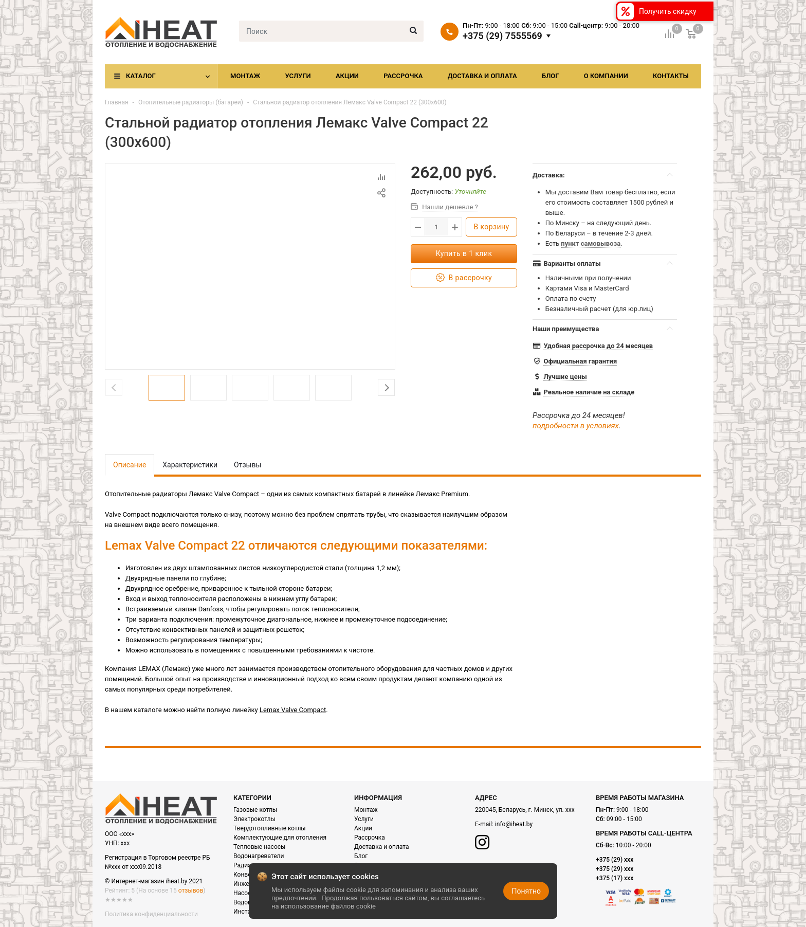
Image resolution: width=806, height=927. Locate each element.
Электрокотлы (254, 819)
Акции (347, 76)
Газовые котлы (255, 809)
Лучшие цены (565, 376)
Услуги (297, 76)
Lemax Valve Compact (293, 710)
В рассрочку (464, 278)
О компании (606, 76)
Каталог (141, 76)
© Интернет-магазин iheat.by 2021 (154, 881)
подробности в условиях (576, 425)
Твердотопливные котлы (269, 828)
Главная (117, 102)
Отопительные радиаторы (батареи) (190, 102)
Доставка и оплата (482, 76)
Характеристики (189, 465)
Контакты (671, 76)
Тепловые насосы (259, 846)
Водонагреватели (258, 856)
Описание (129, 465)
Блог (550, 76)
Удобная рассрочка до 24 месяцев (598, 346)
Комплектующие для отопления (279, 837)
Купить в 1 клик (464, 253)
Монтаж (245, 76)
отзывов (190, 890)
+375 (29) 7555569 (502, 36)
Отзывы (247, 465)
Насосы (244, 893)
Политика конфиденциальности (151, 914)
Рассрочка (403, 76)
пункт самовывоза (590, 243)
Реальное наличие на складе (588, 392)
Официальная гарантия (580, 361)
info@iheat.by (514, 824)
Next (386, 387)
